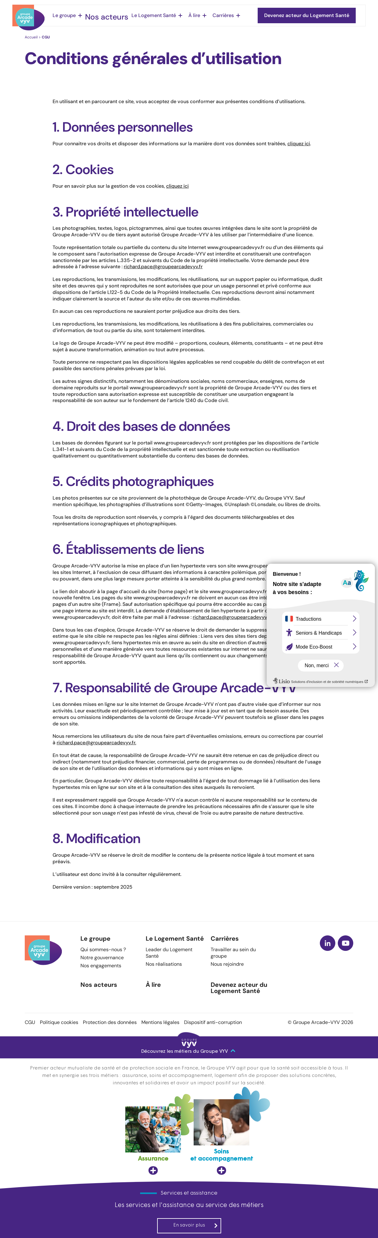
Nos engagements (100, 965)
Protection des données (110, 1022)
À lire (185, 15)
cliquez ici (298, 143)
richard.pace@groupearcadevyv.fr (163, 266)
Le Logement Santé (144, 15)
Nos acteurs (102, 15)
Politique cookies (59, 1022)
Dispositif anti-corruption (213, 1022)
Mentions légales (160, 1022)
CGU (30, 1022)
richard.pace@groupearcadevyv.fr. (96, 742)
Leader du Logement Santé (169, 952)
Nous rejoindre (227, 964)
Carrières (213, 15)
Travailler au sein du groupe (233, 952)
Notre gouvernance (102, 957)
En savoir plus (195, 1225)
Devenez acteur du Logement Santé (239, 988)
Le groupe (64, 15)
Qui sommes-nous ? (103, 949)
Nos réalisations (164, 964)
